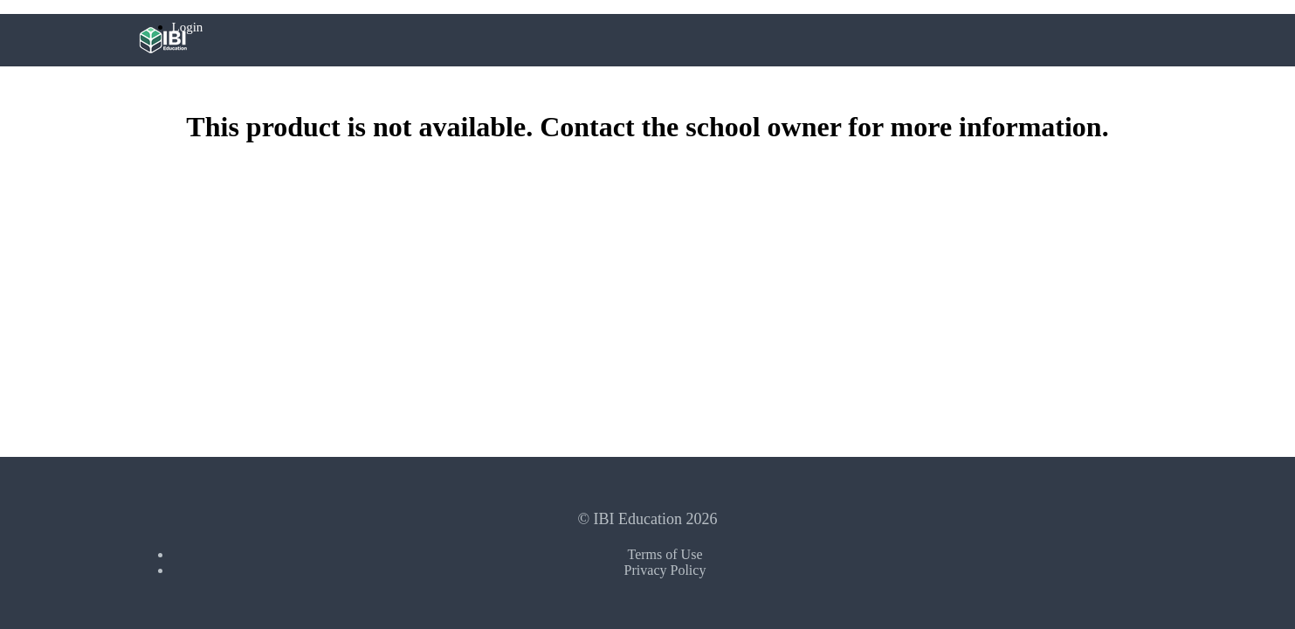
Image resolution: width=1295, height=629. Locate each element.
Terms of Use (665, 554)
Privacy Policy (665, 570)
